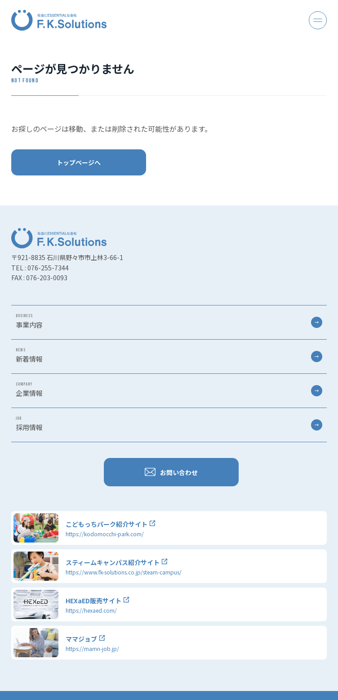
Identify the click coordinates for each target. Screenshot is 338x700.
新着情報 (169, 355)
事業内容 (169, 321)
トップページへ (79, 162)
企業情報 (169, 389)
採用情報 (169, 424)
